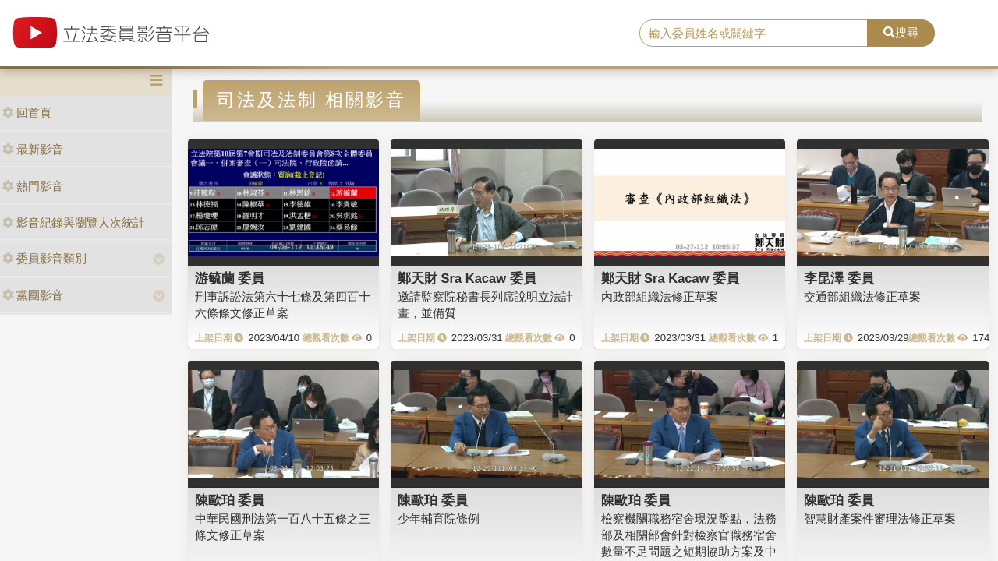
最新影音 (32, 149)
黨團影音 (32, 295)
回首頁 (26, 112)
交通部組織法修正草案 (862, 296)
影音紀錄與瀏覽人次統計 (73, 222)
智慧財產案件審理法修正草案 (880, 518)
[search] (753, 33)
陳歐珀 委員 (230, 500)
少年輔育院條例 (439, 518)
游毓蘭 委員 (230, 278)
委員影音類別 (44, 258)
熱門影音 (32, 185)
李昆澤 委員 (839, 278)
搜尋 (900, 32)
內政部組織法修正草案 (659, 296)
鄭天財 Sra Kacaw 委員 (467, 278)
